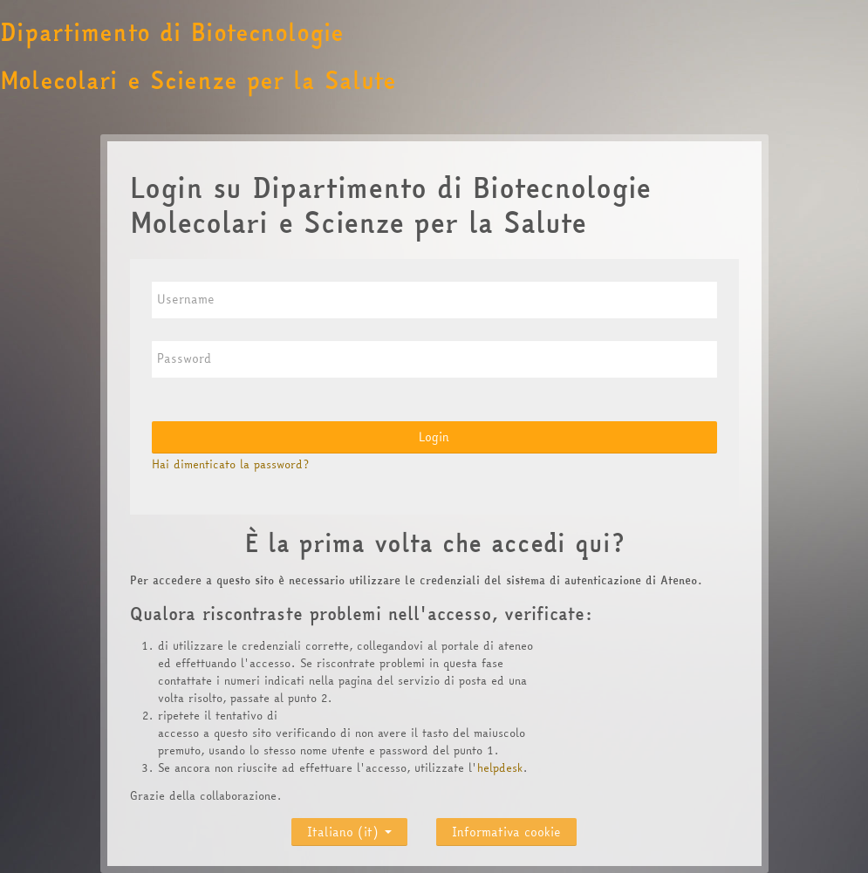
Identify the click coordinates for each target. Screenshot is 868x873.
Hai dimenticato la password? (230, 464)
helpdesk (500, 767)
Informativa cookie (506, 832)
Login (434, 437)
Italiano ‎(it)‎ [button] (349, 828)
